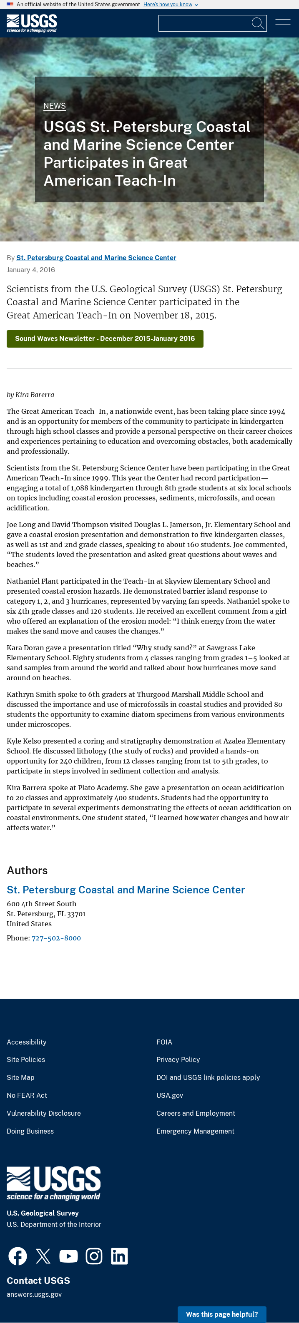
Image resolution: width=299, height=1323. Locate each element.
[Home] (32, 31)
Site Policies (26, 1060)
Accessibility (27, 1042)
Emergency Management (195, 1131)
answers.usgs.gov (34, 1294)
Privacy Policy (178, 1060)
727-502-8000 (56, 938)
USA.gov (169, 1095)
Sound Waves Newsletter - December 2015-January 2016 (105, 339)
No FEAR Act (27, 1095)
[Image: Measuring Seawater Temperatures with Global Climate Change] (149, 139)
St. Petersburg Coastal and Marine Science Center (96, 258)
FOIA (164, 1042)
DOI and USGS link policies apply (208, 1078)
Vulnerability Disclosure (44, 1113)
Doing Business (30, 1131)
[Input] (212, 23)
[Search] (258, 23)
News (54, 106)
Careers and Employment (195, 1113)
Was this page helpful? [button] (222, 1314)
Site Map (21, 1078)
